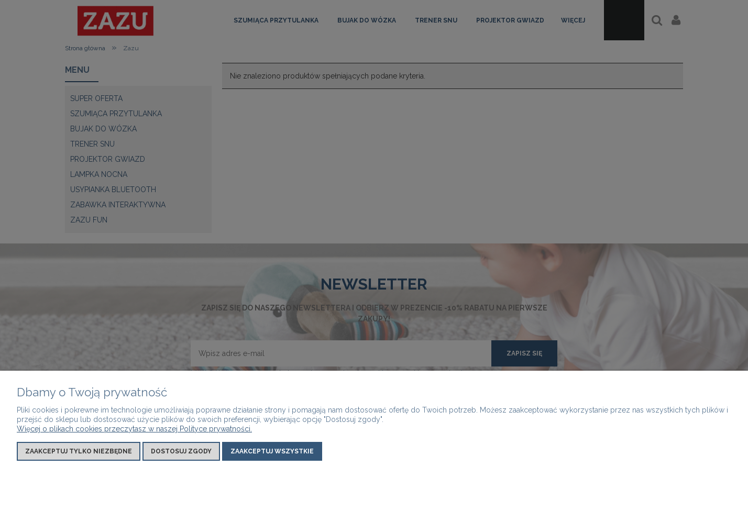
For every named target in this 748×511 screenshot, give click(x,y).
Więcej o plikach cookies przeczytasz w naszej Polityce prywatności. (134, 429)
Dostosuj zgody (181, 451)
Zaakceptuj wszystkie (272, 451)
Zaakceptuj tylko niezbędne (78, 451)
